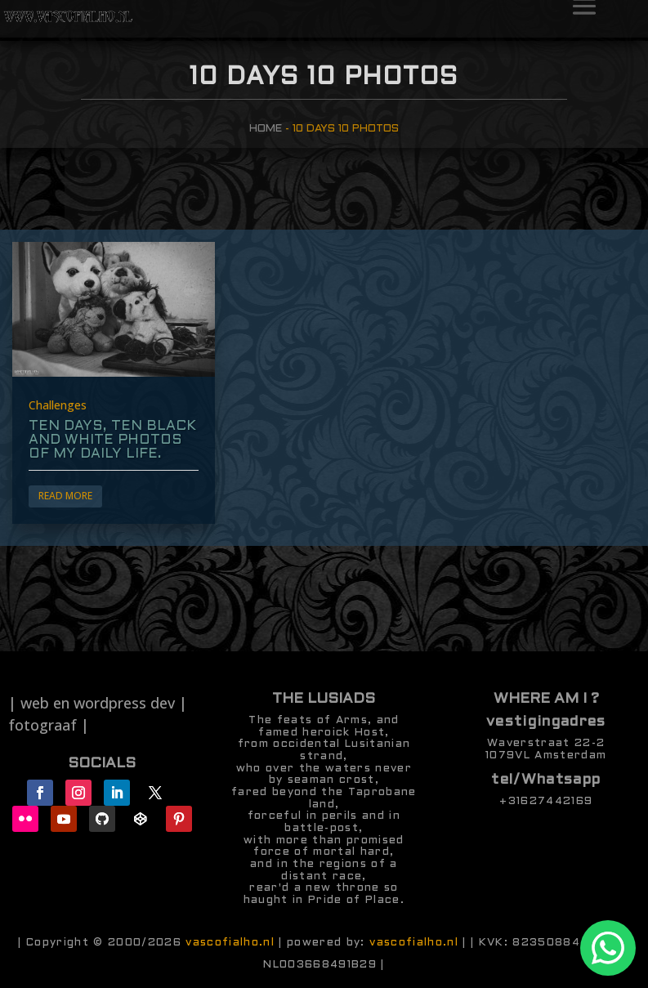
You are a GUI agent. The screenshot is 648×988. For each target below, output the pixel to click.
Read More (65, 496)
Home (265, 128)
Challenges (58, 405)
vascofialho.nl (230, 942)
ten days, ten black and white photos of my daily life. (112, 440)
